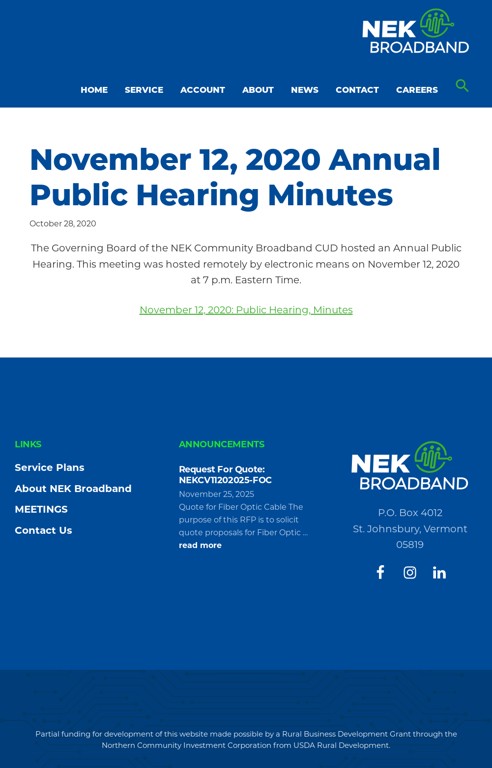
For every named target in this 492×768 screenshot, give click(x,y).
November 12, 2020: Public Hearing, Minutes (246, 310)
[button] (462, 86)
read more (200, 545)
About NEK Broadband (73, 488)
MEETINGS (41, 509)
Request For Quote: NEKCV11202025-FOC (225, 475)
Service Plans (50, 467)
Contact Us (43, 530)
